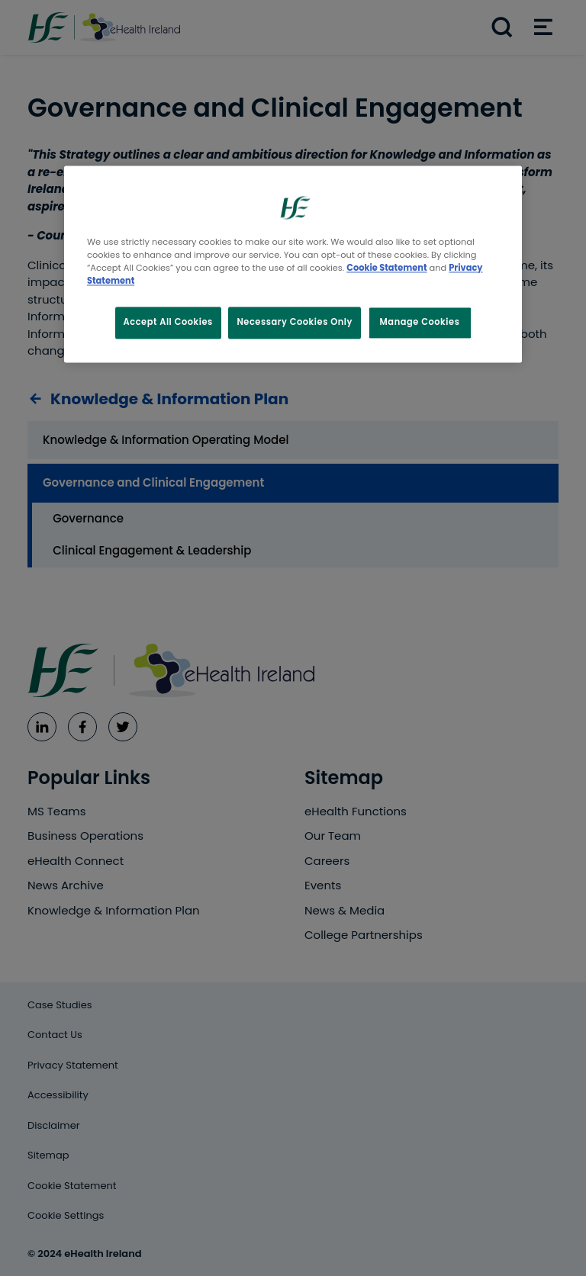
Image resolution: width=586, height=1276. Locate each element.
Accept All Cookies (168, 323)
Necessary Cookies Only (295, 323)
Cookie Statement (386, 268)
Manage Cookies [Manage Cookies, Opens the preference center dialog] (420, 323)
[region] (293, 264)
